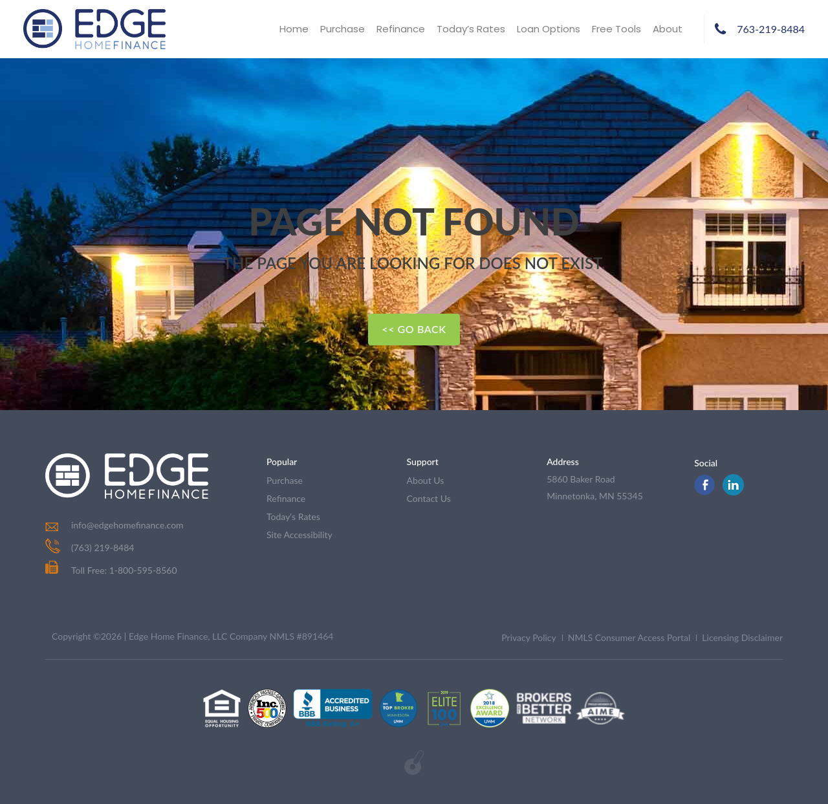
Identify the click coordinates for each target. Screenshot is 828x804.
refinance (286, 498)
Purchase (342, 29)
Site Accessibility (299, 534)
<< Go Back (414, 329)
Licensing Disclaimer (742, 637)
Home (294, 29)
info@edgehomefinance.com (127, 524)
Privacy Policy (528, 637)
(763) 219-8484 (102, 547)
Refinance (400, 29)
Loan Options (548, 29)
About (667, 29)
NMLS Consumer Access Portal (629, 637)
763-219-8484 (771, 29)
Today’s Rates (471, 29)
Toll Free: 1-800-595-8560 (111, 570)
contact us (429, 498)
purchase (285, 480)
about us (425, 480)
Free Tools (616, 29)
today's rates (293, 516)
